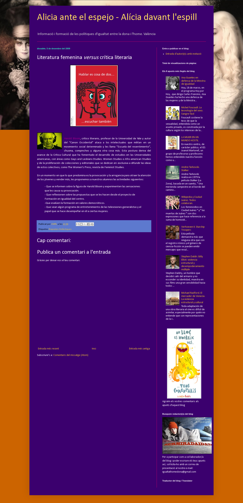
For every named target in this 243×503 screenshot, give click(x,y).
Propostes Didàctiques (60, 229)
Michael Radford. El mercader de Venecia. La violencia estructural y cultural (193, 298)
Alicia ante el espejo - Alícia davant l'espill (117, 17)
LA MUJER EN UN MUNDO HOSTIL (190, 139)
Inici (94, 348)
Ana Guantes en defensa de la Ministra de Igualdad (193, 81)
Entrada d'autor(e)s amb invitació (183, 54)
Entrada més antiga (139, 348)
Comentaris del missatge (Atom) (70, 355)
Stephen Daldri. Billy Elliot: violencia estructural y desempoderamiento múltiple (192, 263)
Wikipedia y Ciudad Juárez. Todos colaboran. (191, 200)
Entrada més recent (48, 348)
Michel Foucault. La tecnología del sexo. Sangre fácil (192, 111)
